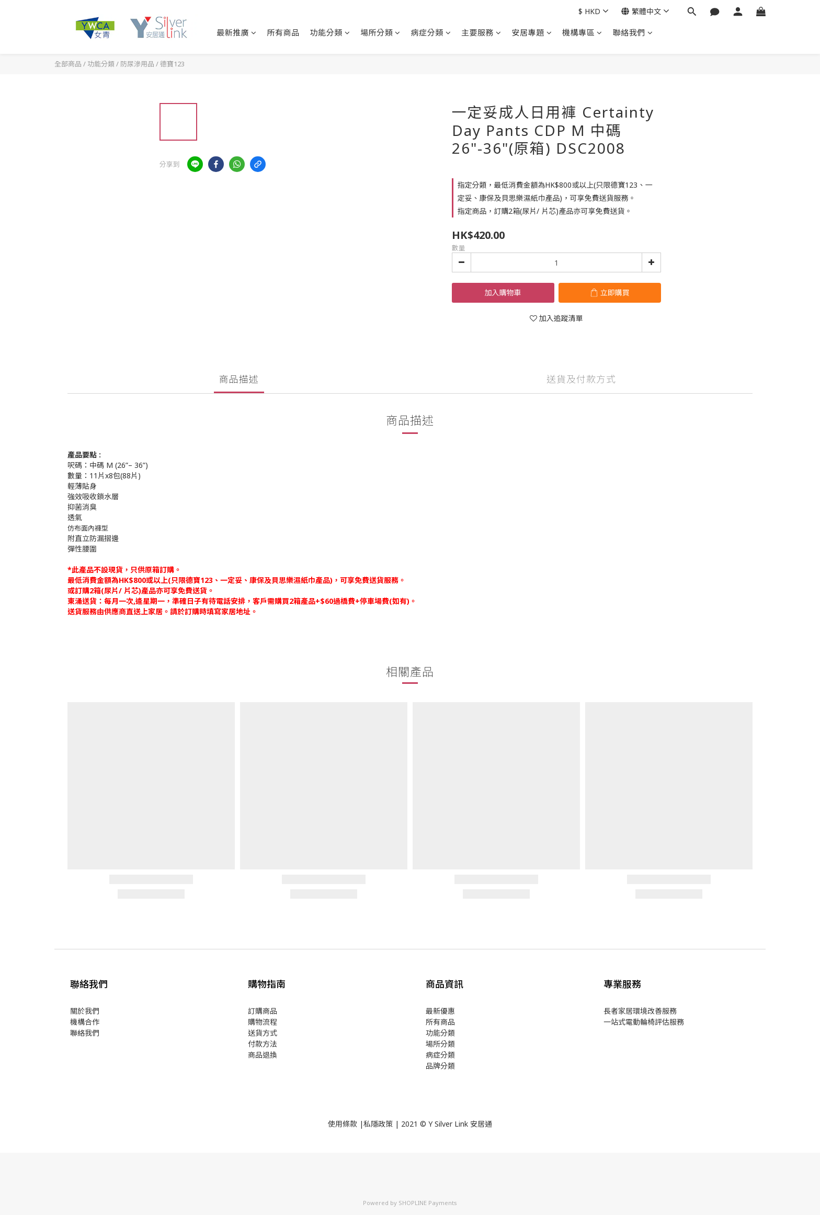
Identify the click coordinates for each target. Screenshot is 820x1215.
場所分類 (380, 32)
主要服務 (481, 32)
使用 (335, 1124)
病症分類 (431, 32)
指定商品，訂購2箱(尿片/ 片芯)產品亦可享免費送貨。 (545, 211)
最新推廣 (237, 32)
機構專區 (582, 32)
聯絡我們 (633, 32)
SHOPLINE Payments (427, 1203)
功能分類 (330, 32)
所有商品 (283, 32)
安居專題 (532, 32)
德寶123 (172, 63)
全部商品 (68, 63)
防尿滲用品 (137, 63)
